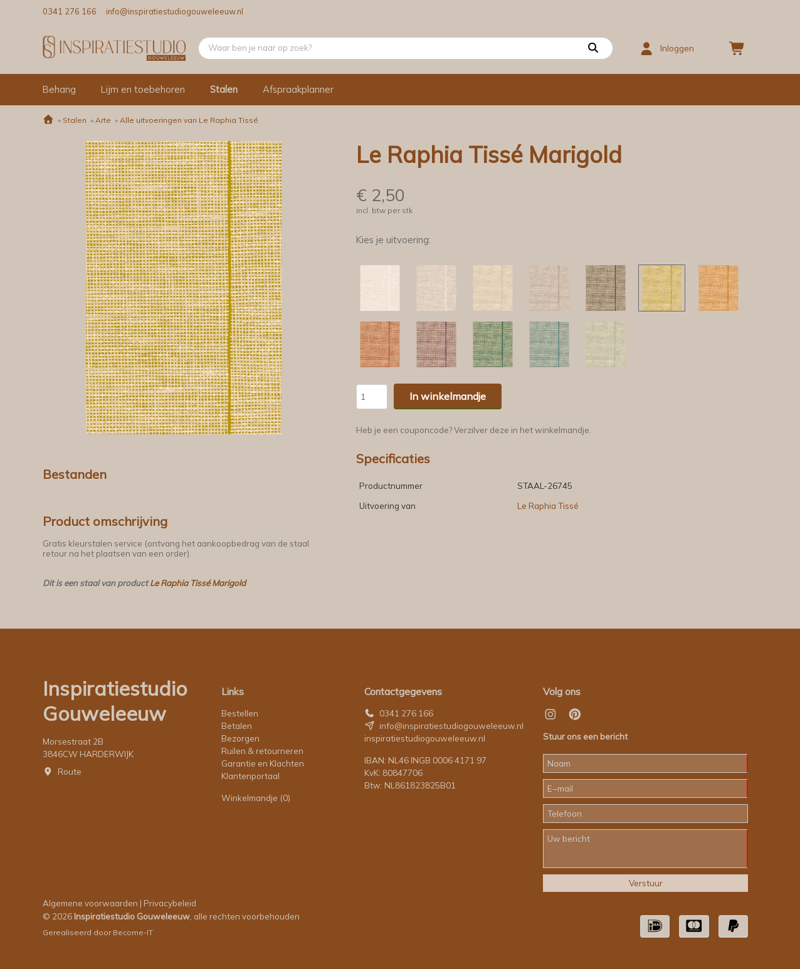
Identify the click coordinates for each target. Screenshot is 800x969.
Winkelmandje (255, 798)
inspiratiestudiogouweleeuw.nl (424, 738)
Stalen (224, 89)
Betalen (236, 726)
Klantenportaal (250, 776)
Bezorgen (240, 738)
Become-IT (133, 932)
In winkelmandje (447, 396)
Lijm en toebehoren (143, 89)
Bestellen (239, 713)
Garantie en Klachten (263, 763)
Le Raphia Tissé (548, 506)
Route (70, 772)
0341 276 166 (70, 11)
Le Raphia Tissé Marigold (198, 583)
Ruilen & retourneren (262, 751)
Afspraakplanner (298, 89)
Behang (59, 89)
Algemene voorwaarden (90, 903)
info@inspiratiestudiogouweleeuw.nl (174, 11)
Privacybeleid (170, 903)
